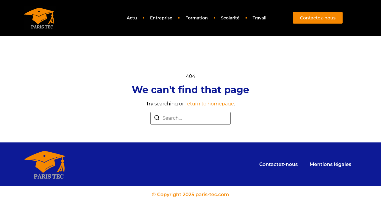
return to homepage (209, 104)
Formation (196, 18)
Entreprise (161, 18)
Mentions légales (330, 164)
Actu (132, 18)
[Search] (157, 118)
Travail (259, 18)
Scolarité (230, 18)
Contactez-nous (278, 164)
